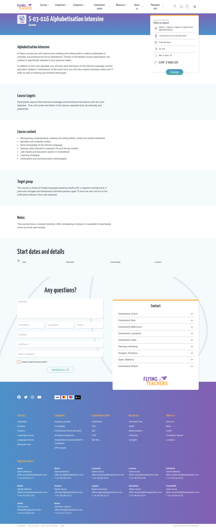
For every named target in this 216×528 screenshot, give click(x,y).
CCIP (94, 435)
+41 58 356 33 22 (63, 495)
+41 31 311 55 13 (63, 513)
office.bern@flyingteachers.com (68, 510)
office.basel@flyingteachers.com (68, 475)
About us (170, 421)
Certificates (97, 421)
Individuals (22, 421)
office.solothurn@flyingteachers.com (182, 475)
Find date (174, 72)
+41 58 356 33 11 (26, 478)
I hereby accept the (34, 362)
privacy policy (41, 362)
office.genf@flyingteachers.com (68, 492)
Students (21, 426)
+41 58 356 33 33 (101, 495)
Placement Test (24, 444)
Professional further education (67, 431)
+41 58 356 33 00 (138, 478)
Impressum (21, 526)
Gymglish (133, 440)
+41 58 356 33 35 (175, 495)
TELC (94, 426)
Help (62, 526)
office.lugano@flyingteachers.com (107, 492)
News (168, 426)
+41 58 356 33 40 (26, 495)
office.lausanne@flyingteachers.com (108, 475)
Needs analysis (135, 431)
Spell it (132, 426)
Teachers (21, 431)
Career (169, 431)
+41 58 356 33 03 (175, 478)
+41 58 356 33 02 (101, 478)
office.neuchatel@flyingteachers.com (145, 492)
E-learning (133, 435)
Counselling (59, 426)
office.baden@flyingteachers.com (32, 492)
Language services (25, 440)
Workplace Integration (64, 435)
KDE (93, 431)
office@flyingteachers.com (29, 510)
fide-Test (95, 440)
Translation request (174, 435)
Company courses (62, 421)
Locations (170, 440)
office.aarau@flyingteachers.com (32, 475)
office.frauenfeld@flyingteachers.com (182, 492)
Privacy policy (33, 526)
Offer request (60, 448)
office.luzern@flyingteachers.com (144, 475)
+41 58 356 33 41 (138, 495)
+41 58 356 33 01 (63, 478)
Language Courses (25, 435)
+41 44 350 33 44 (26, 513)
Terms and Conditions (49, 526)
